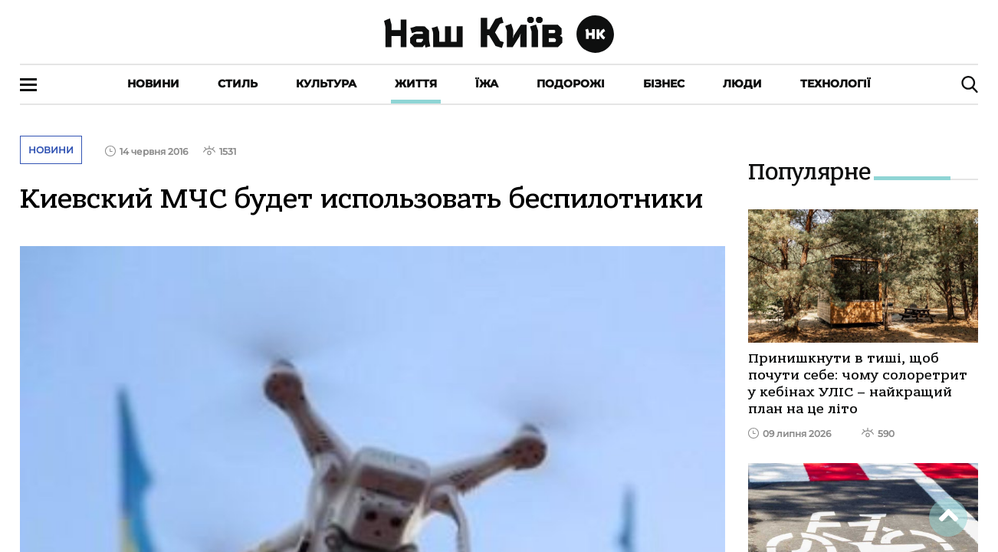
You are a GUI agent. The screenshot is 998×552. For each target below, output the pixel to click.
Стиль (238, 83)
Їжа (486, 83)
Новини (153, 83)
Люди (742, 83)
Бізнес (663, 83)
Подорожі (571, 83)
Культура (326, 83)
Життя (416, 83)
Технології (835, 83)
